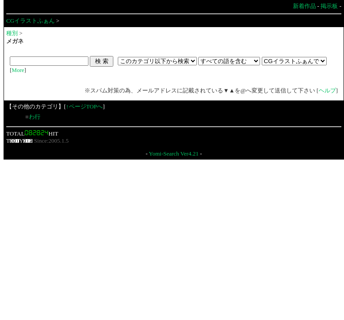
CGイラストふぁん (30, 20)
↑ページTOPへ (84, 106)
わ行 (34, 116)
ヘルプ (327, 90)
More (18, 70)
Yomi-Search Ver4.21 (174, 153)
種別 (12, 33)
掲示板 (329, 6)
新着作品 (304, 6)
